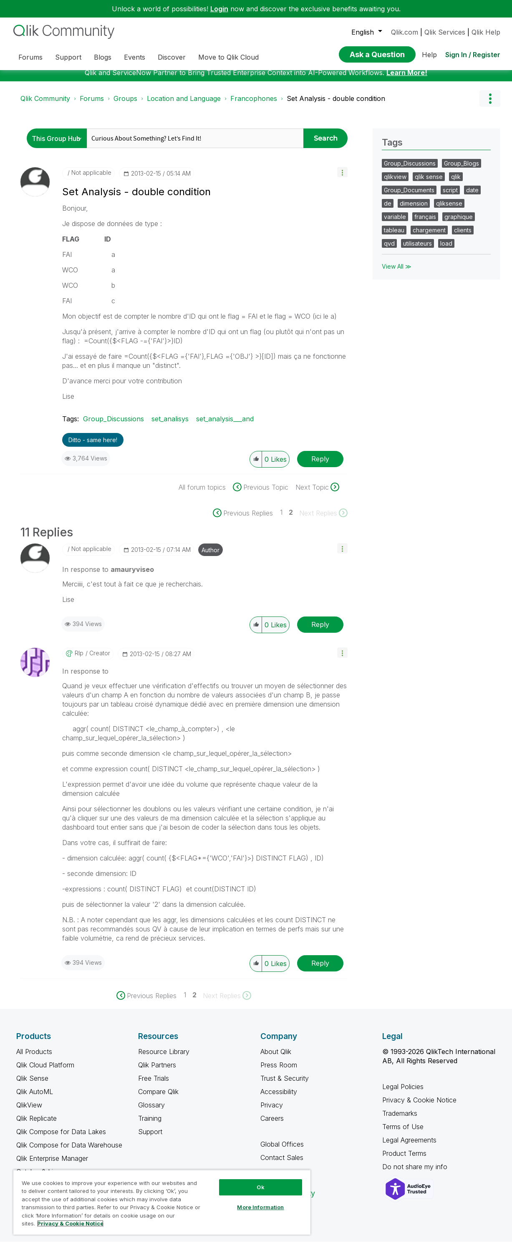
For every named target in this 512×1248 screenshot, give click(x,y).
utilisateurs (417, 249)
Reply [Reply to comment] (320, 631)
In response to (108, 575)
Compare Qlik (158, 1098)
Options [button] (489, 104)
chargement (429, 236)
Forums (92, 105)
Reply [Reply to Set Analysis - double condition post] (320, 465)
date (472, 196)
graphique (458, 222)
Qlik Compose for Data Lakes (61, 1138)
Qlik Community (45, 105)
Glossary (151, 1111)
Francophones (253, 105)
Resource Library (163, 1058)
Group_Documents (409, 196)
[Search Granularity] (59, 144)
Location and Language (184, 105)
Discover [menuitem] (172, 57)
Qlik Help (486, 32)
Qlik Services (444, 32)
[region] (161, 1202)
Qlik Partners (157, 1071)
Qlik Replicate (36, 1124)
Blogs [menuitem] (102, 57)
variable (395, 222)
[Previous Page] (246, 519)
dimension (414, 209)
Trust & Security (284, 1084)
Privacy (271, 1111)
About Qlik (275, 1058)
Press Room (278, 1071)
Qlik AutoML (34, 1098)
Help (429, 54)
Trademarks (399, 1119)
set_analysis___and (225, 425)
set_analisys (170, 425)
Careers (272, 1124)
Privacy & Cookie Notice (419, 1106)
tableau (394, 236)
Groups (125, 105)
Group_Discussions (113, 425)
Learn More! (406, 79)
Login (219, 9)
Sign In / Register (472, 54)
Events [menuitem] (134, 57)
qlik (456, 182)
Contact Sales (281, 1164)
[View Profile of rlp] (79, 659)
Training (149, 1124)
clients (463, 236)
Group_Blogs (461, 169)
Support (150, 1138)
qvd (389, 249)
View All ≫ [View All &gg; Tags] (396, 272)
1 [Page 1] (281, 518)
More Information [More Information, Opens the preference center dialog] (260, 1207)
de (387, 209)
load (446, 249)
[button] (342, 178)
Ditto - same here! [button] (92, 446)
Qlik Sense (32, 1084)
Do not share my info (415, 1173)
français (425, 222)
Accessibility (278, 1098)
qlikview (395, 182)
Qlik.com (404, 32)
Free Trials (153, 1084)
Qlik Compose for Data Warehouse (69, 1151)
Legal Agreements (409, 1146)
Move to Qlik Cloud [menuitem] (228, 57)
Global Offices (282, 1150)
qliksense (449, 209)
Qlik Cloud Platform (45, 1071)
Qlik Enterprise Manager (52, 1164)
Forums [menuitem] (30, 57)
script (450, 196)
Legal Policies (403, 1093)
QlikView (29, 1111)
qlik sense (429, 182)
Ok (260, 1187)
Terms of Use (403, 1133)
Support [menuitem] (68, 57)
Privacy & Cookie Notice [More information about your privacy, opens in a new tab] (70, 1223)
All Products (34, 1058)
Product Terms (404, 1159)
